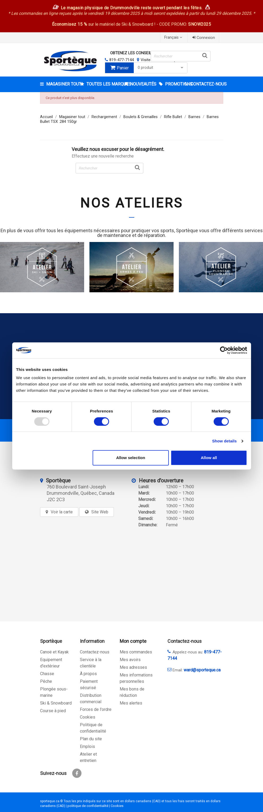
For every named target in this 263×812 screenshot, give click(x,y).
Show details (224, 441)
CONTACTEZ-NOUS (206, 84)
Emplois (87, 746)
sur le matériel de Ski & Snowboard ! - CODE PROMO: (131, 24)
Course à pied (53, 710)
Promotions (174, 84)
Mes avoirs (130, 659)
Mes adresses (133, 667)
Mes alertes (131, 703)
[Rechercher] (180, 56)
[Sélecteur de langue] (173, 37)
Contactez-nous (94, 651)
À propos (88, 673)
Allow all (209, 457)
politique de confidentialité (87, 806)
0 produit (161, 67)
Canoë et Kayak (54, 651)
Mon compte (133, 641)
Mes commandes (136, 651)
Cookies (87, 717)
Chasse (47, 673)
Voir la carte (62, 511)
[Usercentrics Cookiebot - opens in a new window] (224, 350)
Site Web (99, 511)
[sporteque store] (89, 571)
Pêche (46, 681)
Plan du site (91, 738)
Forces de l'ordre (95, 709)
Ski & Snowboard (56, 703)
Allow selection (130, 457)
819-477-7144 (121, 59)
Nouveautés (142, 84)
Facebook (76, 773)
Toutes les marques (103, 84)
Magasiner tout (62, 84)
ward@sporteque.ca (202, 669)
